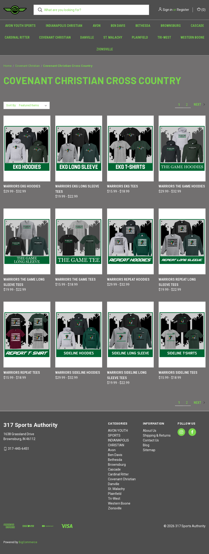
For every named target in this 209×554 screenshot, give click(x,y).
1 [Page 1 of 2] (179, 105)
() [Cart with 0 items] (201, 9)
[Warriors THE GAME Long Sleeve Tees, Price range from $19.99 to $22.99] (26, 241)
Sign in (167, 10)
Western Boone (119, 503)
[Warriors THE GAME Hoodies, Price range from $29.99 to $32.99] (182, 148)
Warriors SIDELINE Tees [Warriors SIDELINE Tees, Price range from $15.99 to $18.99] (178, 372)
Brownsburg (171, 26)
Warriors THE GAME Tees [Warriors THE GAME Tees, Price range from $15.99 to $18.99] (75, 279)
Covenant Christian (55, 37)
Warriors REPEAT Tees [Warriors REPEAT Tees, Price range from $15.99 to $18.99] (21, 372)
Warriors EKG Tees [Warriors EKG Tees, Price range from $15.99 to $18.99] (122, 186)
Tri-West (164, 37)
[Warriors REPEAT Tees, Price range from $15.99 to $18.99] (26, 335)
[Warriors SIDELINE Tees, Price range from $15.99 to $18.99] (182, 335)
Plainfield (140, 37)
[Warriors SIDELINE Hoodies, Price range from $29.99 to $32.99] (78, 335)
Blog (146, 445)
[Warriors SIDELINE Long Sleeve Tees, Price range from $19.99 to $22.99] (130, 335)
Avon (97, 26)
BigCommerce (28, 542)
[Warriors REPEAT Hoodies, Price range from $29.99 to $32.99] (130, 241)
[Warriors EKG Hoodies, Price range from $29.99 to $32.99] (26, 148)
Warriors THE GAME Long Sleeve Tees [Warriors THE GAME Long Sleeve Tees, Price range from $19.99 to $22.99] (24, 282)
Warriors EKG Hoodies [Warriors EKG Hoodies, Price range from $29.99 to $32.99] (21, 186)
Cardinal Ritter (17, 37)
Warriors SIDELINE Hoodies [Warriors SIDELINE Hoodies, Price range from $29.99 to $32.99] (77, 372)
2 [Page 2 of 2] (187, 105)
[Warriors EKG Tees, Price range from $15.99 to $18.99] (130, 148)
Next (199, 104)
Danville (87, 37)
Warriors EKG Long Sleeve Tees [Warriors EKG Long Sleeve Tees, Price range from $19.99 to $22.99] (77, 189)
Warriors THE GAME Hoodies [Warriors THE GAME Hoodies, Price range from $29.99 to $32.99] (182, 186)
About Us (149, 430)
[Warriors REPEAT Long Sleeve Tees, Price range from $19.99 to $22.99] (182, 241)
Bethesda (142, 26)
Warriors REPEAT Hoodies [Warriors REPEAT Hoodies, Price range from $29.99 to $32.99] (128, 279)
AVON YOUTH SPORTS (20, 26)
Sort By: (11, 105)
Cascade (197, 26)
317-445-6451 (18, 449)
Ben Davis (118, 26)
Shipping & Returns (157, 435)
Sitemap (149, 450)
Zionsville (104, 49)
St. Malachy (112, 37)
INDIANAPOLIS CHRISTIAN (64, 26)
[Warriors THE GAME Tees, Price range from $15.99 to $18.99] (78, 241)
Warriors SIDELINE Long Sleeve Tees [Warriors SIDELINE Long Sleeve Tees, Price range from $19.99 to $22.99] (127, 375)
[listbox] (33, 105)
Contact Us (151, 440)
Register (183, 10)
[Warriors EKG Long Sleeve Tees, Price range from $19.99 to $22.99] (78, 148)
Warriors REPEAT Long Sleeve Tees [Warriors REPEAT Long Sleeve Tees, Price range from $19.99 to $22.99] (177, 282)
